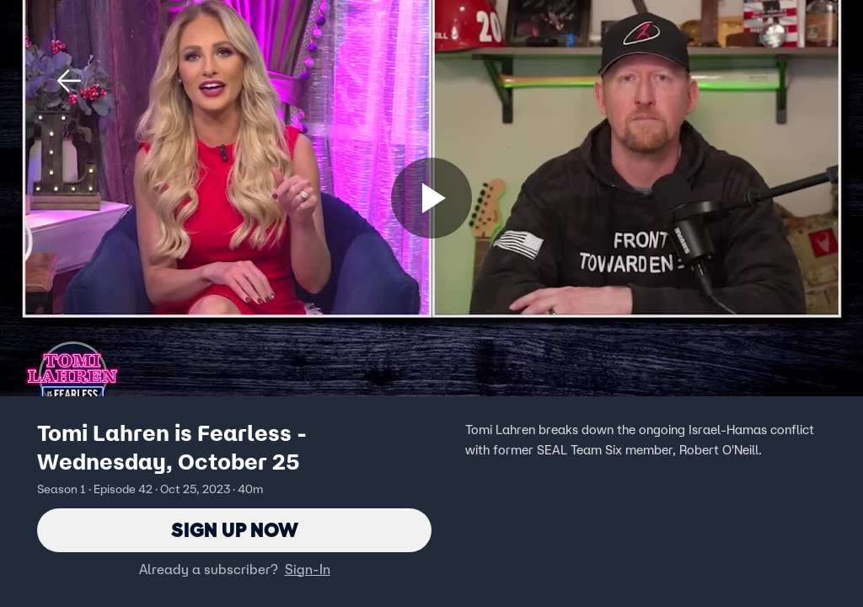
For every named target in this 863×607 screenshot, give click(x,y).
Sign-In (307, 569)
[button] (69, 80)
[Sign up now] (431, 198)
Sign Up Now (234, 529)
